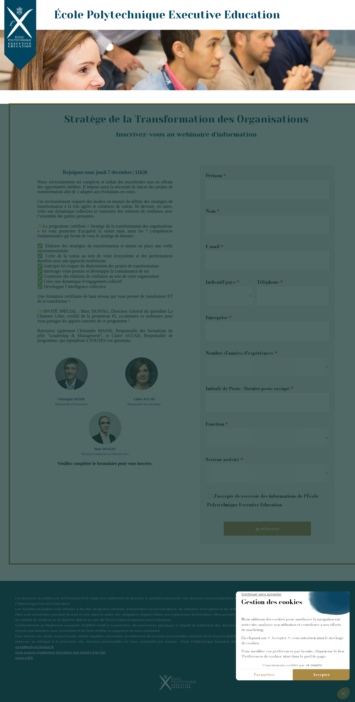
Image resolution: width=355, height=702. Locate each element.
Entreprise (219, 317)
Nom (212, 211)
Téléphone (270, 282)
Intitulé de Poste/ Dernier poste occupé (249, 388)
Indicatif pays (222, 282)
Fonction (217, 424)
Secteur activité (224, 459)
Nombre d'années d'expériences (241, 353)
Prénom (216, 175)
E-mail (214, 246)
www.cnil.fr (24, 658)
